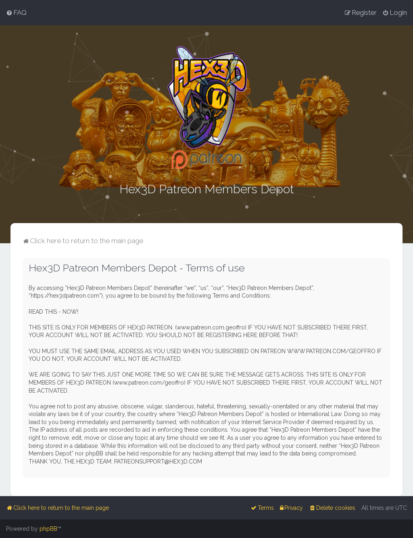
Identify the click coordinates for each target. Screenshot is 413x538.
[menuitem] (16, 12)
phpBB (48, 529)
